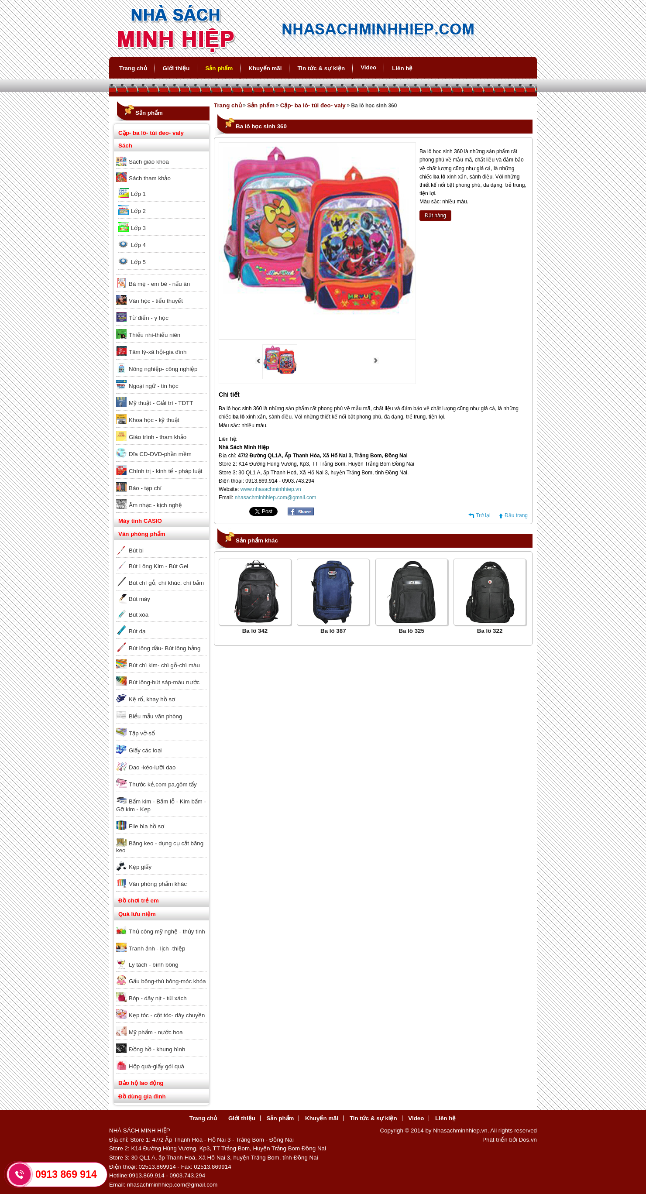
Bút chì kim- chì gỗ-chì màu (164, 665)
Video (368, 67)
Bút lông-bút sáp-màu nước (164, 682)
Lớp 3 (138, 228)
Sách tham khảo (150, 178)
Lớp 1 (138, 194)
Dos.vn (528, 1139)
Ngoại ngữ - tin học (154, 386)
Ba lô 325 (411, 631)
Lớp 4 (138, 245)
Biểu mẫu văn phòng (155, 716)
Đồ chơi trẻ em (138, 900)
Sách (125, 145)
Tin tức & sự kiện (321, 68)
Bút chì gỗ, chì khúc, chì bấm (166, 583)
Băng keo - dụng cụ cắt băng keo (159, 847)
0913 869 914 (66, 1174)
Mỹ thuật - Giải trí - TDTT (161, 403)
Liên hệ (402, 68)
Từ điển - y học (148, 318)
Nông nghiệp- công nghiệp (163, 369)
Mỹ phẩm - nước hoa (156, 1032)
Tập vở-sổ (142, 733)
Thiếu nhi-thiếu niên (154, 335)
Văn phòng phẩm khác (158, 884)
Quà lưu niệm (137, 914)
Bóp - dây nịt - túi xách (158, 998)
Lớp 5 (138, 262)
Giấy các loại (145, 750)
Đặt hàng (435, 216)
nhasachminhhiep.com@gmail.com (275, 497)
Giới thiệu (176, 68)
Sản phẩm (219, 68)
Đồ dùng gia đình (142, 1096)
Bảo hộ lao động (141, 1083)
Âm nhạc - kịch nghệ (155, 505)
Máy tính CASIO (140, 521)
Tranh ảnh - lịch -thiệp (157, 948)
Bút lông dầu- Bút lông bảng (164, 648)
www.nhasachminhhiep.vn (271, 489)
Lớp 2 (138, 211)
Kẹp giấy (140, 867)
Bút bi (136, 550)
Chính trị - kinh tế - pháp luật (165, 471)
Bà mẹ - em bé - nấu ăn (159, 284)
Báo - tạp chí (145, 488)
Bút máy (139, 599)
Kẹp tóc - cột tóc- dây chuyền (167, 1015)
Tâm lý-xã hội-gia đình (157, 352)
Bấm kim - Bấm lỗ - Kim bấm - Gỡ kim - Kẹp (161, 805)
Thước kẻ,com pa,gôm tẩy (163, 784)
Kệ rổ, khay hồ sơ (152, 699)
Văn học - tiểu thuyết (156, 301)
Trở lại (483, 515)
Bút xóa (138, 614)
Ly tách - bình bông (154, 964)
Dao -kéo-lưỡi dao (152, 767)
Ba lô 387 (333, 631)
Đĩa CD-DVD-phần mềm (160, 454)
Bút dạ (137, 631)
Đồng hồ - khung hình (157, 1049)
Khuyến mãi (265, 68)
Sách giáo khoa (149, 161)
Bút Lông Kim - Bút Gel (158, 566)
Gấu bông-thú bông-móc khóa (167, 981)
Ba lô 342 (255, 631)
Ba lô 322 (490, 631)
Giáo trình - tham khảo (157, 437)
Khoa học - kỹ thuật (154, 420)
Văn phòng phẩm (141, 534)
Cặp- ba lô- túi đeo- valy (151, 133)
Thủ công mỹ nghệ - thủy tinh (167, 931)
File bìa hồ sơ (146, 826)
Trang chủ (133, 68)
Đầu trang (516, 515)
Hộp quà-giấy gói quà (156, 1066)
